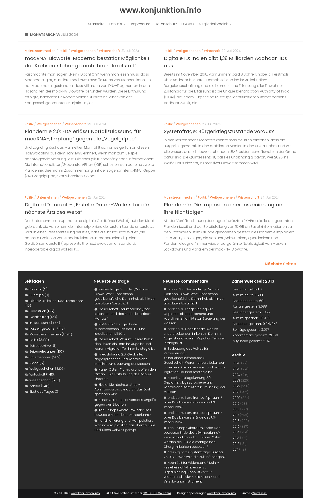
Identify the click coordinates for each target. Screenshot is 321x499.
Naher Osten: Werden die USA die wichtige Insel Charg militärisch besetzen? (193, 442)
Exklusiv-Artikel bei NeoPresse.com (56, 301)
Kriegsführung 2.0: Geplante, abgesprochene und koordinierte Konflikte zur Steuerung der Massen (122, 359)
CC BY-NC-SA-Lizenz (157, 493)
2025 (236, 369)
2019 (236, 403)
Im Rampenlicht (41, 322)
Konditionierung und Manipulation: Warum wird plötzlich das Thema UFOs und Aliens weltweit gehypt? (125, 425)
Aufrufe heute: (244, 295)
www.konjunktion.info (85, 493)
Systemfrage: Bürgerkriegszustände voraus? (219, 131)
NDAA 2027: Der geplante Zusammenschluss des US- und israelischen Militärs (120, 329)
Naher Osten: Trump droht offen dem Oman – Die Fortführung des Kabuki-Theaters (126, 374)
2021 (236, 392)
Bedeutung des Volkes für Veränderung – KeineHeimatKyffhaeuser (186, 353)
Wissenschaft (109, 51)
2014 (236, 432)
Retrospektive (40, 345)
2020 (236, 398)
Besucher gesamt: (248, 324)
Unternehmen (48, 197)
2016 (236, 421)
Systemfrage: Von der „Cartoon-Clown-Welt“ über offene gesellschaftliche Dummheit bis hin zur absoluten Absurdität (125, 296)
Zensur (34, 386)
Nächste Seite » (280, 264)
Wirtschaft (212, 51)
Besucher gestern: (247, 312)
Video (34, 363)
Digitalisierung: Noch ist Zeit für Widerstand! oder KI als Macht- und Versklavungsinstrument (192, 477)
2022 (236, 386)
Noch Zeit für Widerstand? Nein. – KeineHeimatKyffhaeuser (191, 465)
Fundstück (37, 311)
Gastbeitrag (39, 317)
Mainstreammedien (40, 51)
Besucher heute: (246, 301)
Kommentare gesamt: (251, 335)
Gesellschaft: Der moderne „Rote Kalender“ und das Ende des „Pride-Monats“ (123, 314)
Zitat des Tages (41, 391)
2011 (235, 449)
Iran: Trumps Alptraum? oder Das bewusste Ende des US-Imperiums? (123, 412)
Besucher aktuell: (246, 289)
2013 (236, 438)
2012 (236, 444)
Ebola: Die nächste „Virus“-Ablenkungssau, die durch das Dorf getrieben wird (122, 389)
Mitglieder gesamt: (248, 341)
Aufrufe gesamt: (246, 318)
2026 (236, 363)
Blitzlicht (35, 289)
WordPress (259, 493)
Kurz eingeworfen (42, 328)
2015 (236, 426)
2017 (236, 415)
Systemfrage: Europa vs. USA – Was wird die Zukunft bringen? (195, 454)
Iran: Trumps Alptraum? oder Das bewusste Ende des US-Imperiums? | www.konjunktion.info (192, 432)
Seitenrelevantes (42, 351)
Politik (63, 51)
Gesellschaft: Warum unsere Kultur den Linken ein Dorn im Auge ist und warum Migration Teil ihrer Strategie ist (125, 344)
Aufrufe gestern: (245, 306)
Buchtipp (36, 295)
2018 (236, 409)
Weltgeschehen (83, 51)
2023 (236, 380)
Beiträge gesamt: (247, 329)
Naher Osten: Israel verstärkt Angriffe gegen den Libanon (125, 402)
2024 (236, 375)
